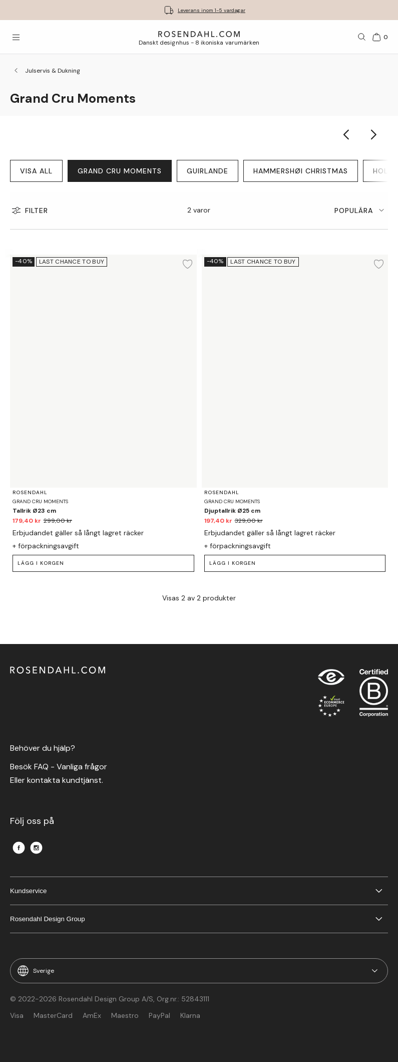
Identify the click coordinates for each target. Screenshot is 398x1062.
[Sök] (362, 37)
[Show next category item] (374, 134)
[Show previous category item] (346, 134)
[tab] (361, 210)
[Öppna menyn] (16, 37)
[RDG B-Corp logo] (373, 695)
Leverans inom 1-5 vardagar (211, 10)
